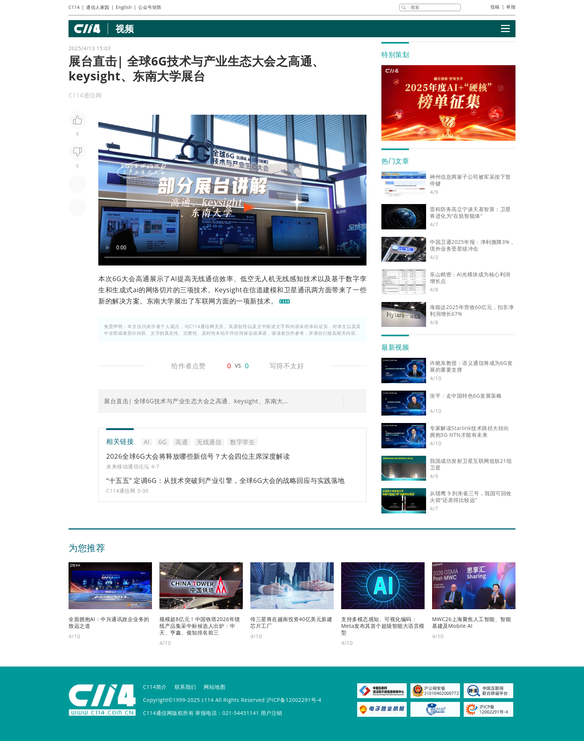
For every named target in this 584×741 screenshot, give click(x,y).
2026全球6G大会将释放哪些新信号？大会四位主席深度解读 (198, 456)
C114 (74, 7)
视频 (124, 28)
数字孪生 (242, 442)
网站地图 (214, 686)
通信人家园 (98, 7)
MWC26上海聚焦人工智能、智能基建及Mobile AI (471, 622)
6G (116, 278)
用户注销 (271, 712)
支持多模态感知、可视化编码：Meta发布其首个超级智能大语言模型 (383, 626)
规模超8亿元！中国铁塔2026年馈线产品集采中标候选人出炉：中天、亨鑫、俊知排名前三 (199, 626)
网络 (152, 289)
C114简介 (155, 686)
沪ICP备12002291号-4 (293, 699)
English (124, 7)
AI (174, 278)
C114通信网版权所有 (168, 712)
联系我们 (185, 686)
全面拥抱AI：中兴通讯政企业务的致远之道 (109, 622)
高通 (143, 278)
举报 (510, 7)
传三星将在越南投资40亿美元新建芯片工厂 (291, 622)
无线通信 (205, 278)
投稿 (495, 7)
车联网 (205, 300)
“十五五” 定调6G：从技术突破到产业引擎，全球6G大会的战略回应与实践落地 (225, 480)
